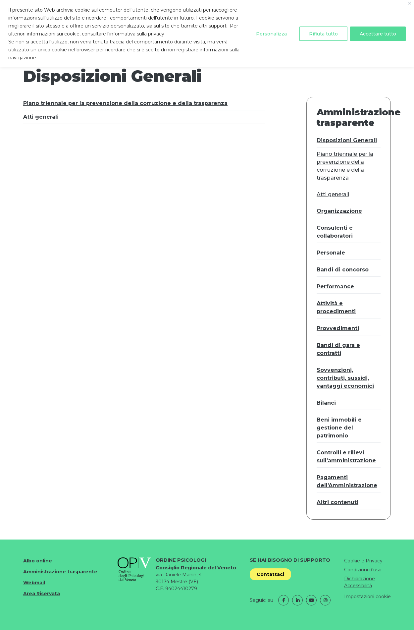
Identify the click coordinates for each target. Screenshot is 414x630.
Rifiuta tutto (323, 34)
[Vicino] (409, 3)
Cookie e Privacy (363, 561)
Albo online (37, 561)
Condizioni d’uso (363, 570)
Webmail (34, 583)
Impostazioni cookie (367, 597)
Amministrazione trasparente (60, 572)
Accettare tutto (378, 34)
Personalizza (271, 34)
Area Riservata (41, 594)
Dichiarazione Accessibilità (359, 582)
